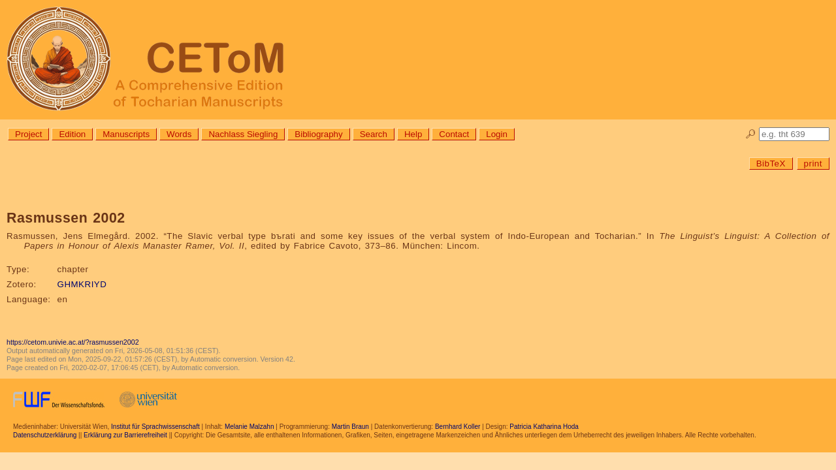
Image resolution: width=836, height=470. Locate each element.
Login (496, 134)
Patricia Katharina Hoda (544, 426)
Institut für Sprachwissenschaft (155, 426)
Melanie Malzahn (249, 426)
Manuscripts (126, 134)
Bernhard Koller (457, 426)
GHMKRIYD (82, 284)
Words (179, 134)
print (813, 163)
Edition (72, 134)
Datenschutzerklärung (44, 435)
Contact (454, 134)
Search (373, 134)
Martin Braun (350, 426)
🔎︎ (750, 134)
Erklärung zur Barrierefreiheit (125, 435)
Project (28, 134)
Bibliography (318, 134)
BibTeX (771, 163)
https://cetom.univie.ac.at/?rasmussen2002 (73, 342)
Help (413, 134)
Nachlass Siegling (243, 134)
